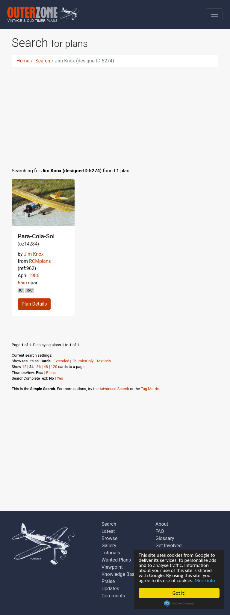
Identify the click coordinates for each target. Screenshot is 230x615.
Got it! (179, 593)
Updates (110, 588)
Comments (113, 596)
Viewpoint (112, 567)
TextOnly (103, 361)
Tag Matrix (150, 389)
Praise (108, 581)
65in (22, 283)
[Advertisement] (115, 113)
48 (46, 366)
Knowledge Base (119, 574)
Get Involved (168, 545)
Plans (51, 372)
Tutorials (111, 553)
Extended (61, 361)
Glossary (164, 538)
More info (205, 580)
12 (24, 366)
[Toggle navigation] (214, 14)
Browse (109, 538)
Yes (60, 378)
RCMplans (40, 261)
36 (39, 366)
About (161, 524)
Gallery (109, 545)
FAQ (159, 531)
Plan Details (34, 304)
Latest (108, 531)
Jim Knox (33, 254)
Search (42, 61)
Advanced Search (114, 389)
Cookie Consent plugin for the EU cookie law (179, 603)
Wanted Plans (116, 560)
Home (22, 61)
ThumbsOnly (83, 361)
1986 (34, 275)
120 (54, 366)
